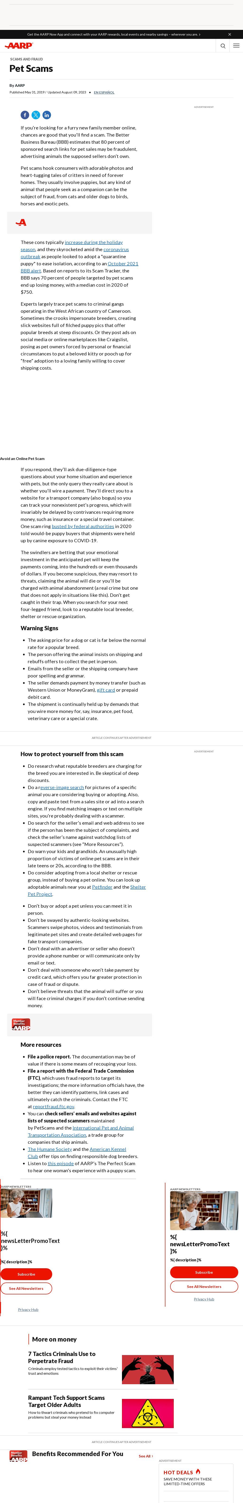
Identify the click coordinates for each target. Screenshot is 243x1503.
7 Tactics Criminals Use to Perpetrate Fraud (61, 1357)
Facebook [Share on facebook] (27, 117)
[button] (229, 34)
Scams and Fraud (26, 59)
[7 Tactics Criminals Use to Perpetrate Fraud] (103, 1367)
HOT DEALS (178, 1472)
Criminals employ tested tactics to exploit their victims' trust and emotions (73, 1370)
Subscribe (26, 1274)
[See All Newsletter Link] (26, 1288)
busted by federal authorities (83, 526)
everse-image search (62, 787)
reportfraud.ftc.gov (53, 1106)
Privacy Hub (28, 1309)
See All (144, 1456)
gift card (106, 690)
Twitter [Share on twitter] (37, 117)
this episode (61, 1163)
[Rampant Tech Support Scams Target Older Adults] (103, 1411)
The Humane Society (50, 1149)
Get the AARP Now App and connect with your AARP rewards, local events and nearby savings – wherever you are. (112, 34)
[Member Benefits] (21, 1028)
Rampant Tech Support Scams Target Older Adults (66, 1401)
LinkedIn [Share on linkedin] (48, 117)
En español (104, 92)
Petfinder (102, 887)
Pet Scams (31, 68)
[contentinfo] (57, 458)
